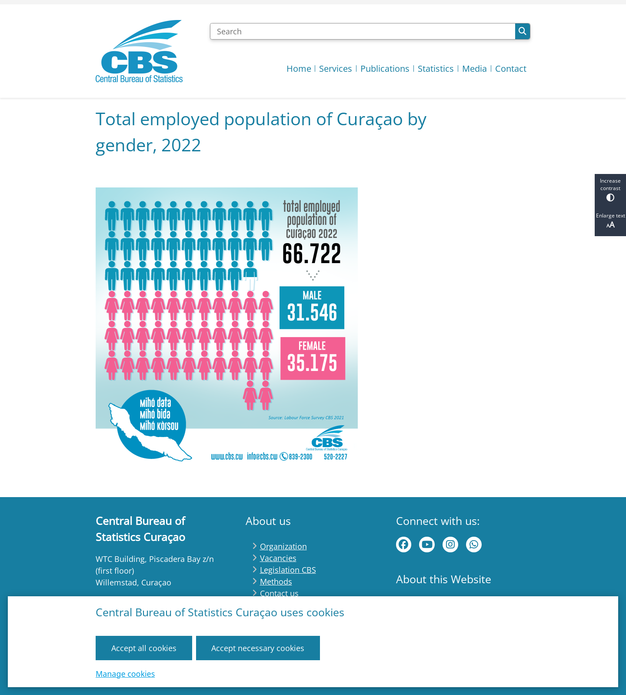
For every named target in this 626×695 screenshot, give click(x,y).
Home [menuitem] (298, 68)
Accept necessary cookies (257, 647)
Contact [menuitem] (510, 68)
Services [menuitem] (335, 68)
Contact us (279, 593)
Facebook (404, 544)
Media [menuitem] (474, 68)
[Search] (362, 31)
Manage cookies (125, 673)
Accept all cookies (143, 647)
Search (522, 31)
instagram (450, 544)
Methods (276, 581)
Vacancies (278, 558)
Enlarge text (610, 221)
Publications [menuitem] (385, 68)
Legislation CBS (288, 570)
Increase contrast (610, 189)
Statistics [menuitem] (436, 68)
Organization (283, 546)
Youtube (427, 544)
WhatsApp (474, 544)
